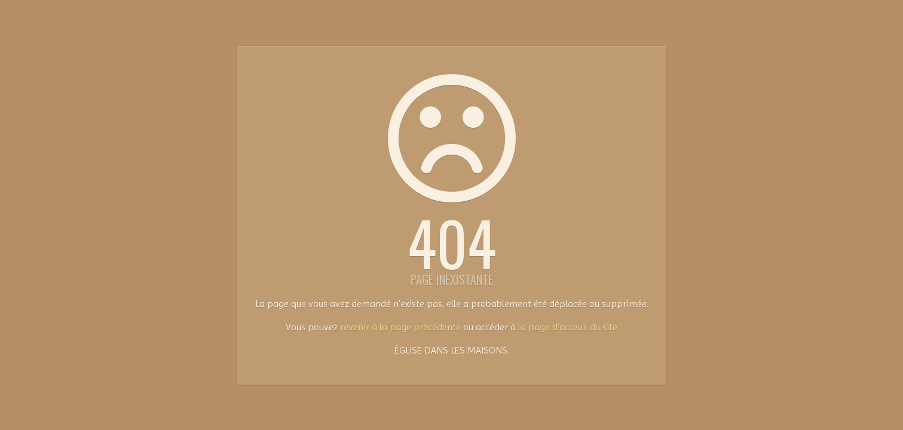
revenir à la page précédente (400, 327)
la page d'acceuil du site (567, 327)
